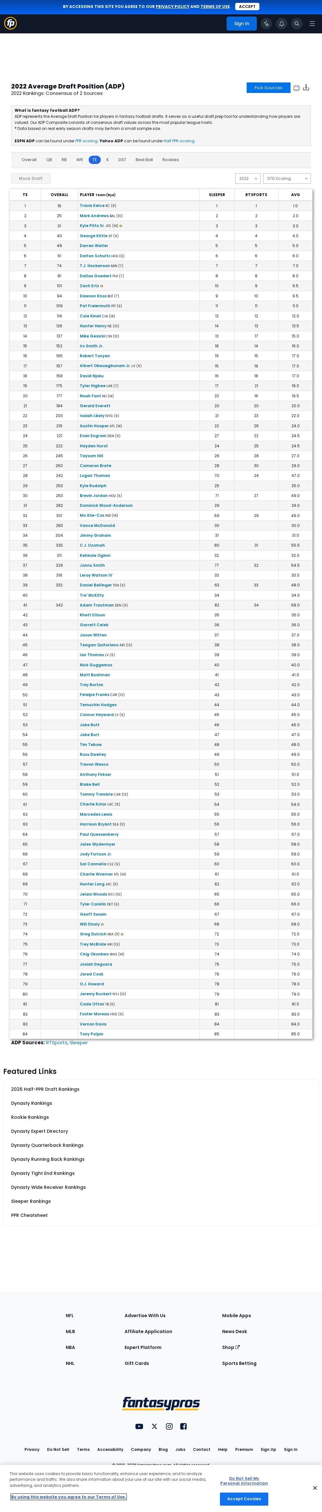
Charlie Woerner (96, 874)
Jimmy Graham (95, 535)
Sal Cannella (93, 864)
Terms (83, 1449)
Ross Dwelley (93, 754)
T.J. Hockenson (95, 265)
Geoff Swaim (93, 914)
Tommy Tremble (96, 794)
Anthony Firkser (95, 774)
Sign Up (268, 1449)
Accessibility (110, 1449)
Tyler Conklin (93, 904)
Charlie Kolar (93, 804)
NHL (70, 1363)
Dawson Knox (93, 296)
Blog (163, 1449)
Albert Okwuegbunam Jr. (105, 365)
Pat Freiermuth (95, 306)
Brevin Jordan (94, 495)
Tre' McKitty (92, 595)
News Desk (234, 1331)
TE (94, 160)
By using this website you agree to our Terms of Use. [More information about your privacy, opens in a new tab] (68, 1497)
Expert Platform (143, 1347)
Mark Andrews (94, 215)
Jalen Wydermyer (97, 844)
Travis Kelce (92, 205)
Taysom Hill (91, 455)
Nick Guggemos (96, 665)
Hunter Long (92, 884)
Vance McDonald (97, 525)
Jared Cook (91, 974)
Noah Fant (90, 396)
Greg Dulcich (93, 934)
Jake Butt (89, 725)
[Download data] (306, 88)
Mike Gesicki (92, 336)
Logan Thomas (95, 475)
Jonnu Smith (92, 565)
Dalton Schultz (95, 256)
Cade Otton (92, 1004)
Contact (201, 1449)
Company (141, 1449)
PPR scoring (86, 141)
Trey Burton (91, 684)
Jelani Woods (93, 894)
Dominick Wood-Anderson (106, 505)
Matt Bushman (95, 675)
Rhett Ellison (92, 615)
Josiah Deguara (96, 964)
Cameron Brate (95, 465)
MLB (70, 1331)
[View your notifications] (281, 23)
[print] (296, 87)
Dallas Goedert (96, 276)
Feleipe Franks (94, 694)
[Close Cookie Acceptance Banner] (315, 1488)
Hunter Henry (93, 326)
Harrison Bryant (96, 824)
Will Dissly (90, 924)
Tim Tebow (91, 744)
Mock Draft (31, 178)
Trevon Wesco (94, 764)
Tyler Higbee (93, 385)
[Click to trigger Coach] (266, 23)
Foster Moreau (94, 1014)
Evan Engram (93, 435)
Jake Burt (89, 734)
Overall (29, 160)
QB (49, 160)
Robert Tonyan (95, 355)
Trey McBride (93, 944)
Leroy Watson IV (96, 575)
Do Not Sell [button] (58, 1449)
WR (79, 160)
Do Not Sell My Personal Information (244, 1481)
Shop (231, 1347)
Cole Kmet (90, 316)
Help (223, 1449)
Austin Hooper (94, 426)
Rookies (170, 160)
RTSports (56, 1042)
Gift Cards (137, 1363)
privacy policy (172, 6)
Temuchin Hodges (98, 704)
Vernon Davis (93, 1024)
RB (64, 160)
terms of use (215, 6)
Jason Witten (93, 635)
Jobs (180, 1449)
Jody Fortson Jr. (96, 854)
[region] (161, 1488)
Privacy (31, 1449)
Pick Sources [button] (269, 87)
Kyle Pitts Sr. (92, 225)
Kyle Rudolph (93, 485)
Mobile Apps (236, 1315)
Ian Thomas (92, 654)
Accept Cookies (244, 1498)
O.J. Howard (92, 984)
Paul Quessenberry (99, 834)
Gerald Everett (95, 405)
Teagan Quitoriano (99, 645)
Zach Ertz (89, 285)
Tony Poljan (91, 1034)
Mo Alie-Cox (92, 515)
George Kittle (93, 235)
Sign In (291, 1449)
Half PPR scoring (179, 141)
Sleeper (79, 1042)
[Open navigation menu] (312, 23)
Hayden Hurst (94, 446)
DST (122, 160)
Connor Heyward (97, 714)
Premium (244, 1449)
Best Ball (144, 160)
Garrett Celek (94, 625)
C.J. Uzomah (92, 545)
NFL (70, 1315)
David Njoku (92, 376)
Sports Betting (239, 1363)
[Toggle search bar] (297, 23)
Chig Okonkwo (94, 954)
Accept (247, 6)
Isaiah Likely (92, 415)
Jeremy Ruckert (96, 994)
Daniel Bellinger (96, 585)
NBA (70, 1347)
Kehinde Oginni (95, 555)
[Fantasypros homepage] (10, 28)
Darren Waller (94, 245)
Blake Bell (90, 784)
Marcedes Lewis (96, 814)
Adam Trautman (97, 605)
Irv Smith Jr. (91, 346)
